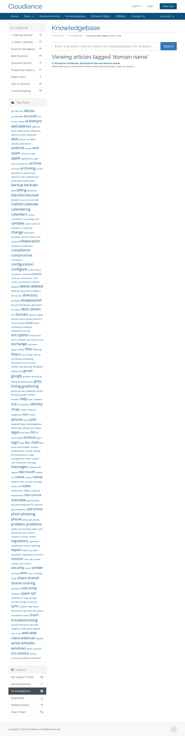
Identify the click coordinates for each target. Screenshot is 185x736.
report (16, 549)
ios (25, 414)
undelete (15, 628)
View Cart (168, 6)
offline (27, 490)
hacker (39, 390)
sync (15, 606)
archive (35, 163)
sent (23, 572)
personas (35, 508)
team (36, 606)
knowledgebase (34, 424)
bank (13, 190)
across (14, 121)
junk (32, 419)
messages (19, 466)
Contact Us (138, 16)
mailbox (34, 447)
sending (15, 573)
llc (37, 432)
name (19, 476)
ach (39, 116)
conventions (26, 278)
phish (15, 513)
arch (13, 163)
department (26, 290)
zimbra (23, 653)
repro (35, 550)
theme (40, 610)
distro (17, 309)
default (35, 281)
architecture (22, 163)
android (17, 147)
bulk (37, 199)
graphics (27, 376)
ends (13, 339)
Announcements (49, 16)
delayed (15, 286)
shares (16, 583)
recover (24, 536)
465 (21, 111)
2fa (12, 111)
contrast (15, 278)
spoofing (15, 597)
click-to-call (34, 236)
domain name (18, 318)
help (23, 398)
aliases (22, 139)
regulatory (19, 540)
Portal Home (58, 35)
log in (39, 437)
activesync (33, 121)
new (22, 481)
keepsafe (15, 424)
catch (27, 223)
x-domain (37, 648)
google (16, 375)
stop (26, 597)
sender (37, 567)
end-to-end (35, 335)
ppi (30, 519)
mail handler (23, 447)
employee (27, 327)
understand (26, 628)
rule (26, 559)
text (25, 610)
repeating (35, 545)
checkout (15, 236)
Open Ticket (27, 712)
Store (29, 16)
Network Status (100, 16)
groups (21, 390)
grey (31, 381)
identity (36, 404)
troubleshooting (24, 620)
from (25, 362)
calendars (19, 214)
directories (16, 295)
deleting (15, 290)
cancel (31, 214)
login (15, 442)
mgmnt (14, 472)
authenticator (32, 176)
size (24, 588)
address (24, 126)
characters (29, 232)
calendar (31, 204)
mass (28, 458)
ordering (35, 490)
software (15, 593)
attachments (29, 173)
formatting (16, 358)
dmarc (35, 309)
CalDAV (17, 204)
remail (26, 545)
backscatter (29, 180)
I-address (37, 399)
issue (26, 419)
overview (18, 500)
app (33, 153)
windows (18, 648)
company (15, 245)
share (22, 577)
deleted (37, 286)
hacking (15, 394)
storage (33, 597)
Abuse (29, 110)
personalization (19, 509)
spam (25, 593)
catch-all (35, 223)
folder (30, 354)
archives (15, 168)
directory (30, 295)
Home (15, 16)
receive (31, 532)
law (32, 427)
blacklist (18, 195)
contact (25, 274)
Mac (27, 443)
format (37, 354)
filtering (37, 349)
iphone (17, 419)
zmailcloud (35, 658)
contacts (36, 274)
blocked (32, 195)
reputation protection (32, 554)
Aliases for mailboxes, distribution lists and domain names (86, 63)
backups (31, 184)
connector (16, 274)
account (30, 116)
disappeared (31, 300)
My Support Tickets (27, 677)
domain (21, 314)
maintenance (21, 454)
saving (14, 563)
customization (25, 281)
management (18, 458)
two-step (34, 624)
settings (38, 573)
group (14, 390)
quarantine (16, 532)
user (13, 633)
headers (15, 399)
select (28, 568)
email (29, 323)
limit (22, 432)
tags (30, 606)
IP (29, 414)
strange (23, 601)
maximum (21, 462)
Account (167, 16)
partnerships (33, 500)
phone (16, 519)
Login (150, 6)
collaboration (29, 241)
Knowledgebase (75, 16)
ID (18, 404)
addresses (35, 130)
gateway (28, 366)
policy (25, 519)
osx (27, 494)
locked (19, 437)
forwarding (27, 358)
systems (23, 606)
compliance (20, 250)
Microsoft (27, 471)
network (15, 481)
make (31, 454)
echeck (21, 323)
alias (15, 138)
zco (14, 653)
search (27, 563)
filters (16, 354)
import (23, 409)
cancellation (17, 219)
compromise (21, 255)
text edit (32, 610)
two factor (24, 624)
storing (14, 601)
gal (21, 366)
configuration (22, 264)
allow (32, 139)
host (30, 399)
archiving (27, 168)
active (21, 121)
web (25, 632)
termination (17, 610)
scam (21, 563)
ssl (21, 597)
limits (27, 432)
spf (33, 593)
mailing (28, 450)
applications (27, 158)
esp (28, 339)
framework (16, 362)
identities (24, 404)
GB (34, 366)
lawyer (38, 427)
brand (31, 199)
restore (17, 558)
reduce (32, 536)
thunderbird (17, 615)
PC (32, 504)
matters (35, 458)
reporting (27, 550)
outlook (36, 495)
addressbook (23, 130)
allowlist (15, 143)
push (40, 528)
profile (14, 528)
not (19, 486)
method (32, 467)
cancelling (29, 219)
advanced (31, 134)
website (39, 638)
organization (17, 495)
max (13, 462)
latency (26, 427)
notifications (17, 490)
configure (19, 269)
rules (31, 559)
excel (40, 339)
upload (36, 628)
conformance (34, 269)
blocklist (15, 199)
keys (23, 424)
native (38, 476)
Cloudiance (25, 6)
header (31, 394)
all (28, 139)
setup (14, 578)
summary (32, 601)
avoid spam (17, 180)
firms (24, 354)
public (34, 528)
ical (14, 404)
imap (15, 409)
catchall (15, 228)
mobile (39, 472)
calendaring (20, 209)
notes (26, 485)
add (14, 126)
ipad (33, 414)
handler (23, 394)
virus (18, 633)
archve (39, 168)
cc (21, 228)
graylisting (23, 381)
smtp (32, 588)
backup (17, 184)
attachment (17, 173)
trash (34, 614)
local (13, 437)
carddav (17, 223)
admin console (18, 134)
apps (36, 158)
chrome (25, 236)
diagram (36, 290)
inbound (32, 409)
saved (37, 559)
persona (38, 504)
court (35, 278)
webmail (28, 638)
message (31, 462)
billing (22, 190)
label (13, 427)
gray (34, 376)
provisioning (24, 528)
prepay (36, 519)
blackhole (32, 190)
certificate (27, 228)
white (15, 643)
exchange (19, 343)
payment (26, 504)
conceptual (16, 259)
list (33, 432)
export (14, 349)
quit (25, 532)
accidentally (17, 116)
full (29, 362)
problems (34, 524)
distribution (24, 305)
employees (16, 330)
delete (25, 286)
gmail (27, 370)
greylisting (30, 386)
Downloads (27, 698)
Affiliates (121, 16)
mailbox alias (17, 450)
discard (14, 305)
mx (12, 477)
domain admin (36, 314)
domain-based (33, 318)
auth (22, 176)
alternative (25, 143)
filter (29, 349)
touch (26, 615)
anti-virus (25, 153)
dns (13, 314)
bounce (23, 199)
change (17, 232)
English (137, 6)
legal (15, 432)
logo (22, 442)
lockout (30, 437)
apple (15, 158)
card (37, 219)
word (29, 648)
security (17, 567)
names (28, 477)
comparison (27, 245)
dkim (25, 309)
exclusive (32, 344)
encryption (20, 334)
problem (18, 524)
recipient (15, 536)
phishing (28, 513)
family (21, 349)
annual (28, 148)
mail (34, 442)
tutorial (14, 624)
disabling (15, 300)
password (16, 504)
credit (14, 281)
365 (17, 111)
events (34, 339)
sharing (29, 583)
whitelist (28, 643)
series (31, 573)
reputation (16, 554)
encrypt (26, 330)
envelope (21, 339)
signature (16, 588)
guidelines (30, 390)
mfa (39, 467)
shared (33, 577)
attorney (15, 176)
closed (14, 241)
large (19, 427)
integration (16, 414)
